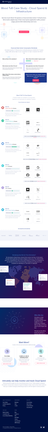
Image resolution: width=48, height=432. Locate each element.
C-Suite (16, 405)
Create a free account (7, 363)
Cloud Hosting (8, 144)
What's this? (36, 60)
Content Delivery (9, 121)
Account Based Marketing (7, 415)
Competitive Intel (6, 414)
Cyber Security (9, 108)
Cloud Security (29, 407)
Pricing (4, 405)
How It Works (5, 402)
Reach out (36, 80)
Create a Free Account (43, 159)
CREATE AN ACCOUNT (24, 31)
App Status (17, 417)
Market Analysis (6, 412)
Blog (15, 412)
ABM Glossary (17, 422)
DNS (6, 188)
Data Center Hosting (10, 210)
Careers (16, 419)
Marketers (16, 402)
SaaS (6, 166)
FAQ (15, 415)
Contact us (17, 414)
